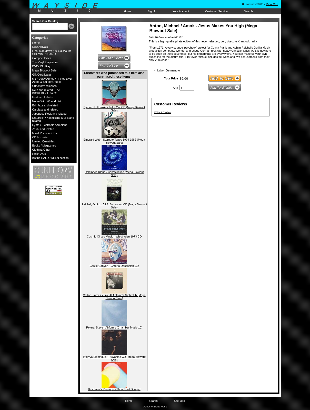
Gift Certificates (42, 74)
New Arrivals (40, 46)
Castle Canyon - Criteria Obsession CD (114, 265)
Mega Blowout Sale (44, 70)
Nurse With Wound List (46, 101)
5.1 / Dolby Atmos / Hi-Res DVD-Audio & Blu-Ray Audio (52, 80)
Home (127, 11)
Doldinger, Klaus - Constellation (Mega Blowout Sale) (114, 173)
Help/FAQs (39, 153)
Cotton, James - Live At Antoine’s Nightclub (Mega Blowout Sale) (114, 297)
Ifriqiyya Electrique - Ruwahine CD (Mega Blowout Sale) (114, 358)
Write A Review (162, 112)
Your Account (181, 11)
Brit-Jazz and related (45, 105)
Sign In (152, 11)
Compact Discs (41, 58)
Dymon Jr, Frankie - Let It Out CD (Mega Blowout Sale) (114, 109)
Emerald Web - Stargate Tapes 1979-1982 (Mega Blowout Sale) (114, 141)
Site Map (179, 400)
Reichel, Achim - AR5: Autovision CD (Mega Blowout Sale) (114, 206)
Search (248, 11)
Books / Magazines (44, 145)
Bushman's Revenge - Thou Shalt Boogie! (114, 389)
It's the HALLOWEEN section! (50, 157)
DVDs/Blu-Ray (41, 66)
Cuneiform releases (44, 85)
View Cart (272, 4)
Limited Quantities (43, 141)
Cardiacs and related (45, 109)
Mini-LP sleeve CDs (44, 133)
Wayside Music (68, 7)
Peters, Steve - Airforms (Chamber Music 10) (114, 327)
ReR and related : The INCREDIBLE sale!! (46, 91)
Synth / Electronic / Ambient (49, 124)
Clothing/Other (41, 149)
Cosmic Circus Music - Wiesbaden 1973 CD (114, 236)
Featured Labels (42, 97)
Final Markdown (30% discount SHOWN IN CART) (51, 52)
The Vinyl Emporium (45, 62)
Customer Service (216, 11)
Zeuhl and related (43, 129)
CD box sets (40, 137)
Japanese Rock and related (49, 113)
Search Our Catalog (45, 21)
